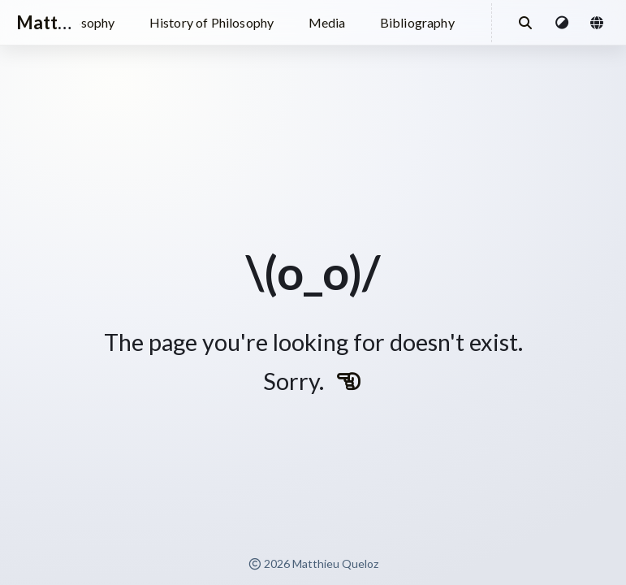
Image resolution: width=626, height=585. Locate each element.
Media (327, 22)
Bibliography (417, 22)
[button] (562, 22)
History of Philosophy (211, 22)
